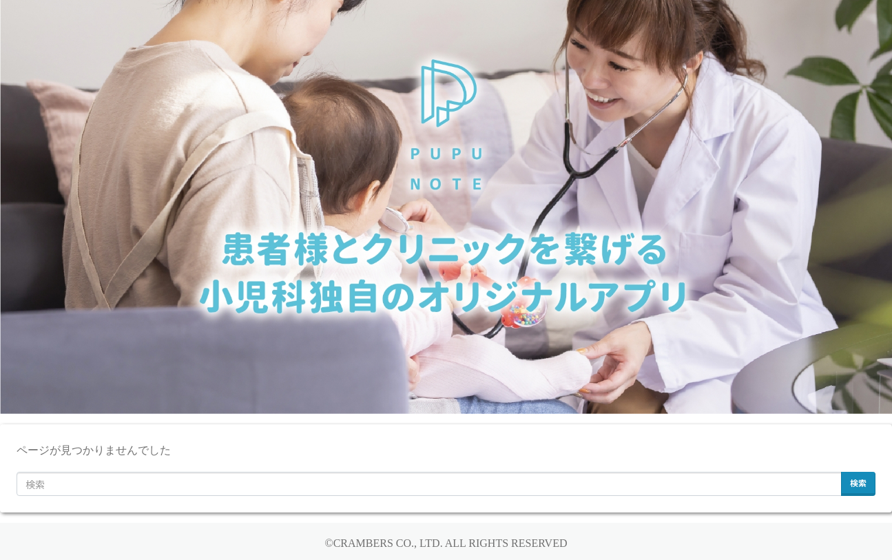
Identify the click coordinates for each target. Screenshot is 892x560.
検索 (858, 482)
